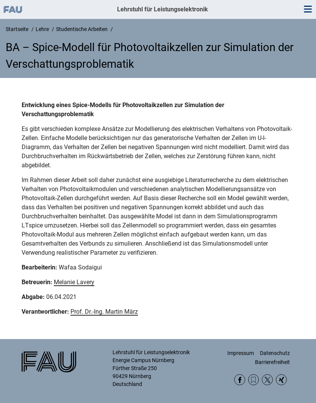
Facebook (239, 379)
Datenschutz (275, 353)
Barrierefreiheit (272, 362)
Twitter (267, 379)
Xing (281, 379)
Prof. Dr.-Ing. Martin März (104, 311)
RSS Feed (253, 379)
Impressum (240, 353)
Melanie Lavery (74, 282)
